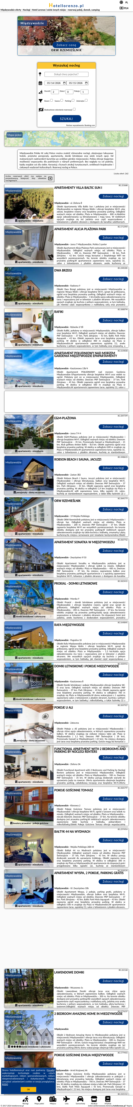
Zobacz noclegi (113, 196)
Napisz (129, 1105)
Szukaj (66, 119)
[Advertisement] (66, 939)
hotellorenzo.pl (66, 5)
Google (50, 1070)
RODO (5, 1084)
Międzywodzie (13, 190)
